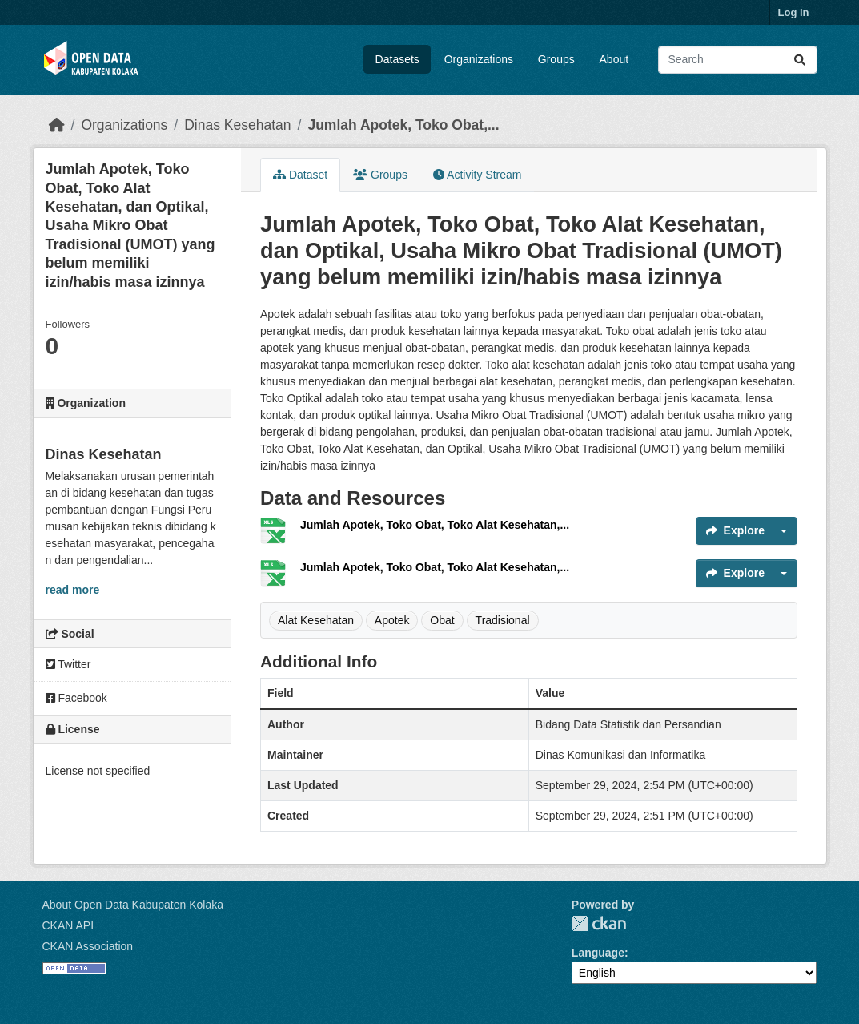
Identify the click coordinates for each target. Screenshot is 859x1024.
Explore (735, 530)
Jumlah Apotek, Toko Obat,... (403, 125)
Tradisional (503, 620)
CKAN (599, 923)
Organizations (478, 59)
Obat (442, 620)
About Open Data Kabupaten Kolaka (133, 904)
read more (73, 589)
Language (598, 952)
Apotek (392, 620)
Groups (556, 59)
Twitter (68, 664)
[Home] (57, 125)
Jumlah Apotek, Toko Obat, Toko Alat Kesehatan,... (434, 524)
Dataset (300, 174)
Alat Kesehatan (316, 620)
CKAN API (68, 925)
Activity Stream (477, 174)
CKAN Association (88, 946)
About (614, 59)
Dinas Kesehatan (237, 125)
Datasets (397, 59)
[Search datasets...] (737, 60)
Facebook (76, 697)
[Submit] (800, 60)
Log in (793, 12)
